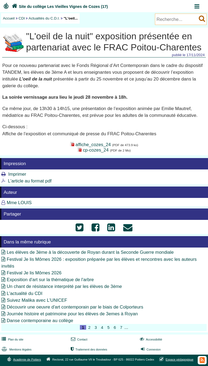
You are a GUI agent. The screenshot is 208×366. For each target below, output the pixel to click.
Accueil (9, 18)
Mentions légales (16, 349)
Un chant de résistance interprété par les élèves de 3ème (64, 286)
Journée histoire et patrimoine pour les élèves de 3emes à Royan (72, 313)
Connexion (150, 349)
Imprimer (17, 174)
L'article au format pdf (29, 181)
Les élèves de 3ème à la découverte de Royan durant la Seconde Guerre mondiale (90, 252)
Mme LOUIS (19, 202)
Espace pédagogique (180, 359)
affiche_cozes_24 (93, 144)
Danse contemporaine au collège (40, 320)
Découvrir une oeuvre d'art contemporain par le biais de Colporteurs (75, 307)
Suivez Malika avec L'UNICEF (37, 300)
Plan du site (12, 339)
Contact (78, 339)
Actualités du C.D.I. (44, 18)
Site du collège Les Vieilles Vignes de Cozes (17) (59, 6)
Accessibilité (150, 339)
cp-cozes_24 (96, 150)
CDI (22, 18)
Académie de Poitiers (27, 359)
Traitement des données (88, 349)
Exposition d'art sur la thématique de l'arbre (50, 279)
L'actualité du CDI (25, 293)
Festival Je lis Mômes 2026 (34, 272)
